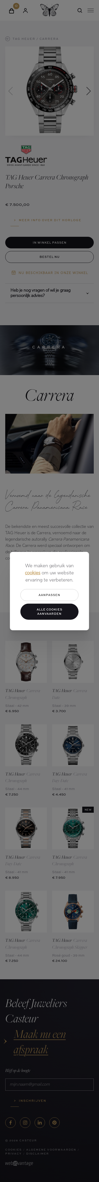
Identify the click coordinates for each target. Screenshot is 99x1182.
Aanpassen (49, 595)
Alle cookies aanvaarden (49, 611)
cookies (32, 573)
